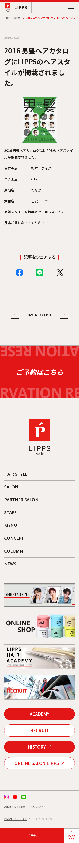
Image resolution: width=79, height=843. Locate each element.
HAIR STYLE (15, 474)
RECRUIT (39, 730)
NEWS (17, 18)
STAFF (10, 512)
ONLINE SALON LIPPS (37, 763)
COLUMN (13, 551)
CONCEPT (14, 538)
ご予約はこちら (39, 372)
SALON (11, 487)
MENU (10, 525)
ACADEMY (39, 714)
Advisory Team (14, 807)
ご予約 (32, 835)
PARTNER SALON (21, 499)
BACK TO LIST (39, 314)
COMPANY (38, 807)
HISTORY (37, 747)
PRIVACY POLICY (15, 819)
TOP (7, 18)
